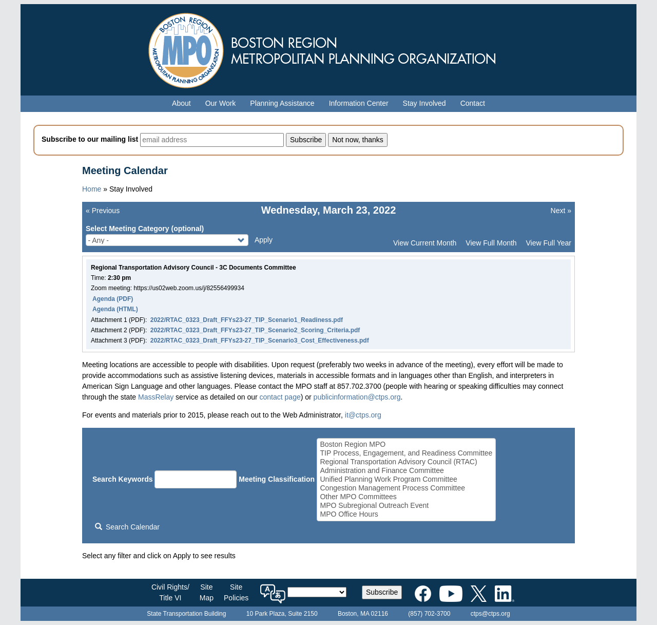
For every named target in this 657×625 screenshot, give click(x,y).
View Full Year (548, 243)
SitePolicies (236, 592)
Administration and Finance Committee (406, 470)
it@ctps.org (363, 415)
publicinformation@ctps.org (357, 397)
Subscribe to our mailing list (90, 139)
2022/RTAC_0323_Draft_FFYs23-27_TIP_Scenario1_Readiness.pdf (246, 320)
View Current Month (424, 243)
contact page (280, 397)
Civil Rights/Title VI (170, 592)
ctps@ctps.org (490, 613)
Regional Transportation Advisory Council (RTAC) (406, 462)
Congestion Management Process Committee (406, 488)
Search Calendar (127, 527)
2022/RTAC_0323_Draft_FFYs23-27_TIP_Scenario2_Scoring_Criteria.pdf (255, 330)
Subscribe (382, 592)
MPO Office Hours (406, 514)
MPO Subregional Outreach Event (406, 505)
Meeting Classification (277, 479)
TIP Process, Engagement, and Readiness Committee (406, 453)
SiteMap (207, 592)
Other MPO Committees (406, 497)
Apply (264, 240)
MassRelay (155, 397)
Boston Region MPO (406, 444)
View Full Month (491, 243)
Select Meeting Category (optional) (145, 228)
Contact (472, 103)
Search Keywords (122, 479)
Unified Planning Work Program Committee (406, 479)
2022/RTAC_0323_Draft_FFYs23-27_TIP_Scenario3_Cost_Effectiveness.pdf (259, 340)
